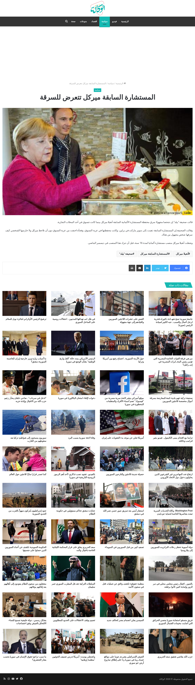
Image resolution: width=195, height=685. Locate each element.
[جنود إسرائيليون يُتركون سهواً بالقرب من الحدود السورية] (24, 495)
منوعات (83, 21)
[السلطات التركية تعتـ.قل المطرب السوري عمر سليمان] (73, 568)
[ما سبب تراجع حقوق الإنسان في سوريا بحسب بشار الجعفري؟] (24, 641)
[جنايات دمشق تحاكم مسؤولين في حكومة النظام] (73, 495)
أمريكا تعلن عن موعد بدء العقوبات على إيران (123, 437)
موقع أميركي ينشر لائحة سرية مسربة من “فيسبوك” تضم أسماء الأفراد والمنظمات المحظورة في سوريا (124, 401)
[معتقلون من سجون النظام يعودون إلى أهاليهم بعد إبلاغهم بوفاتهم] (24, 568)
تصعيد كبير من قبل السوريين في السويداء (124, 547)
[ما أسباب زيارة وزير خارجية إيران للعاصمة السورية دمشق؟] (24, 343)
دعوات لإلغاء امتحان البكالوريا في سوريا (76, 398)
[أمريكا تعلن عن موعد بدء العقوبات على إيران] (122, 422)
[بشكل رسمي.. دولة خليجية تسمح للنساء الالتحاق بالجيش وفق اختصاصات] (24, 604)
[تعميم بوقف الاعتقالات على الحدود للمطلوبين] (73, 604)
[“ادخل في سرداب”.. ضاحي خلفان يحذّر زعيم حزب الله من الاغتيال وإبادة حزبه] (24, 382)
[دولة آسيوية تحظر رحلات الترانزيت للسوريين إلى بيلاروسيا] (171, 531)
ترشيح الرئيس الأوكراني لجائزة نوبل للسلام (26, 319)
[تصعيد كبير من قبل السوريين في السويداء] (122, 531)
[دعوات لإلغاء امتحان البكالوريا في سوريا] (73, 382)
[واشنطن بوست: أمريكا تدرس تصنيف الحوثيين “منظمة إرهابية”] (73, 641)
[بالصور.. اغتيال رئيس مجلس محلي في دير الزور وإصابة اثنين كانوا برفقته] (171, 568)
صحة (73, 21)
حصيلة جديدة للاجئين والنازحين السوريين (125, 474)
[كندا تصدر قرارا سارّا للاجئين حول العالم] (24, 458)
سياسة (105, 21)
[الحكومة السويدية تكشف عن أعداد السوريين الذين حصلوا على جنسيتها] (24, 531)
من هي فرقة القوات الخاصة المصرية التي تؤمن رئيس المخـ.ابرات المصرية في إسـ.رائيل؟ (173, 361)
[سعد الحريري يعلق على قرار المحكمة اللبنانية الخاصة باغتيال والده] (73, 531)
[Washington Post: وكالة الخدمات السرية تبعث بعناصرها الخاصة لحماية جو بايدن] (171, 495)
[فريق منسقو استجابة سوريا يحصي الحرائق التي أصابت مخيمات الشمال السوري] (171, 604)
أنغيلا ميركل (182, 253)
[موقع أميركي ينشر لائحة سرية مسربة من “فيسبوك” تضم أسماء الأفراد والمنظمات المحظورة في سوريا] (122, 382)
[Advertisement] (97, 54)
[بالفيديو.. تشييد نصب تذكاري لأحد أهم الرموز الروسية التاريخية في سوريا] (73, 458)
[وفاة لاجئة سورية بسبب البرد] (73, 422)
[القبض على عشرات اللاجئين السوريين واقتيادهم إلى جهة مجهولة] (122, 303)
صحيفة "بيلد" (126, 253)
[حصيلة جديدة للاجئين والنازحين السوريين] (122, 458)
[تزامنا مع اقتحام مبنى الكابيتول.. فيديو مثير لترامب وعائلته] (171, 422)
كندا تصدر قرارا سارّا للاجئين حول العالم (27, 474)
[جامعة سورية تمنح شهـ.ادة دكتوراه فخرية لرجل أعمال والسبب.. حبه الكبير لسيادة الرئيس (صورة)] (171, 303)
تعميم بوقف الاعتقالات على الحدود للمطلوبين (74, 620)
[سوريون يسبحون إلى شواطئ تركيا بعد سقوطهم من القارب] (24, 422)
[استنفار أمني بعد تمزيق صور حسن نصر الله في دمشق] (122, 495)
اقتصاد (94, 21)
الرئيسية (125, 21)
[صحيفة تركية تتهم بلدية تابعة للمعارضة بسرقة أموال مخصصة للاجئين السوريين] (171, 382)
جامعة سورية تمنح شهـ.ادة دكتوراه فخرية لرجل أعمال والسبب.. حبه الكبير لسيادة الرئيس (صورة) (173, 322)
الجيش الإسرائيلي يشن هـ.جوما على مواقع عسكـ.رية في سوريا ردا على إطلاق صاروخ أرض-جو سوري (124, 659)
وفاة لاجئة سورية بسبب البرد (81, 437)
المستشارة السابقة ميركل (154, 253)
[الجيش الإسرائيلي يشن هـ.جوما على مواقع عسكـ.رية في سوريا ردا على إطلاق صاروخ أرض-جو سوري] (122, 641)
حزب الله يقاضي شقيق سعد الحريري (175, 656)
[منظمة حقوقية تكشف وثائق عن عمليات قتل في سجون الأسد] (122, 568)
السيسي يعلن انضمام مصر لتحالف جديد (125, 620)
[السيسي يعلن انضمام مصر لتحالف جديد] (122, 604)
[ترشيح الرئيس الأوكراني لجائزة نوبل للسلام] (24, 303)
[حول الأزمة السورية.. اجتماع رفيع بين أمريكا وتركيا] (122, 343)
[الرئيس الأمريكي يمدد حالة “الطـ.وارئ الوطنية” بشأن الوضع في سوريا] (73, 343)
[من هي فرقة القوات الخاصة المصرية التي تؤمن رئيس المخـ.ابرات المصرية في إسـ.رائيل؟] (171, 343)
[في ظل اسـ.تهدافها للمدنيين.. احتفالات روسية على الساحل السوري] (73, 303)
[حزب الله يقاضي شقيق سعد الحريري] (171, 641)
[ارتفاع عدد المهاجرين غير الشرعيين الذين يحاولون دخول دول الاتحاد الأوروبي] (171, 458)
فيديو (114, 21)
